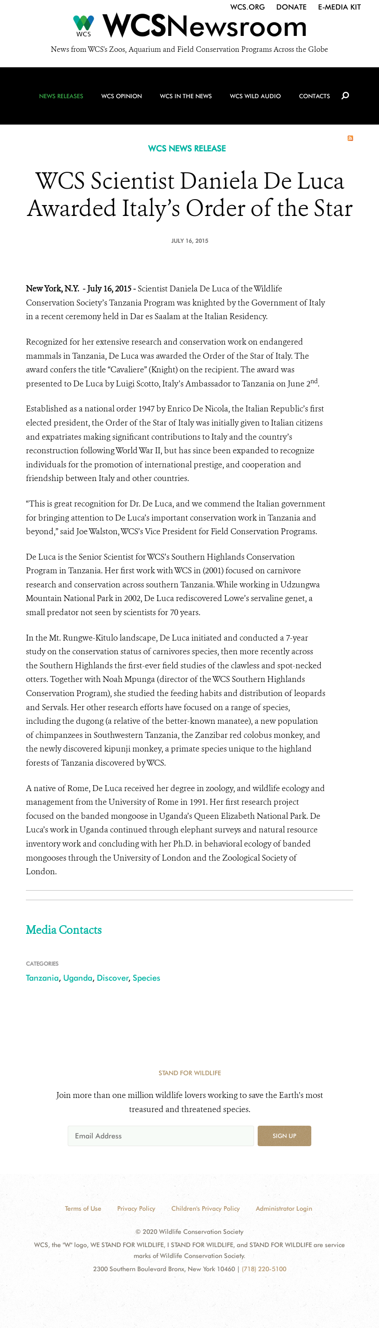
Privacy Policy (136, 1208)
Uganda (77, 977)
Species (146, 977)
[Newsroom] (189, 28)
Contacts (314, 96)
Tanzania (42, 977)
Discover (113, 977)
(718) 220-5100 (264, 1269)
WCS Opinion (121, 96)
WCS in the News (186, 96)
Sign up (284, 1135)
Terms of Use (83, 1208)
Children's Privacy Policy (205, 1208)
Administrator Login (284, 1208)
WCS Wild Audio (255, 96)
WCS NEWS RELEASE (187, 148)
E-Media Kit (339, 7)
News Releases (61, 96)
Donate (291, 7)
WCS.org (247, 7)
